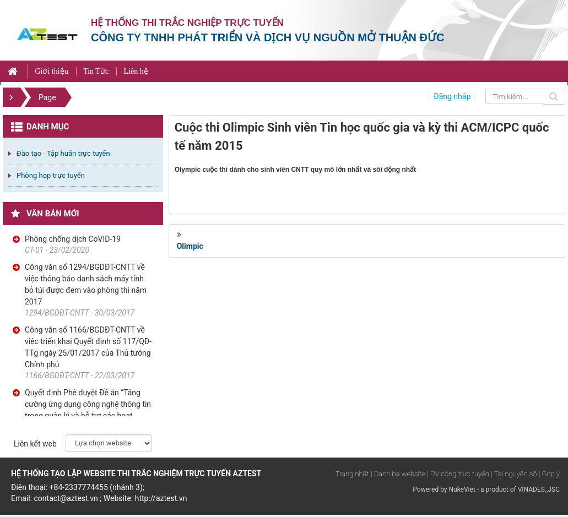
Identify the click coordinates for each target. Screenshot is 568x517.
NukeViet (461, 489)
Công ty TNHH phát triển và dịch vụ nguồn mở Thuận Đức (267, 37)
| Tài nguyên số (514, 474)
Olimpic (190, 246)
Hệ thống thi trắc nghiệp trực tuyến (187, 23)
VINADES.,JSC (539, 489)
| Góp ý (549, 474)
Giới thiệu (51, 71)
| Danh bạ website (398, 474)
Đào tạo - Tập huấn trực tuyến (63, 153)
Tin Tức (96, 71)
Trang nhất (352, 474)
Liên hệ (136, 71)
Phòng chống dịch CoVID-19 (73, 239)
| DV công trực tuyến (458, 474)
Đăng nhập (452, 96)
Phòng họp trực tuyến (51, 175)
